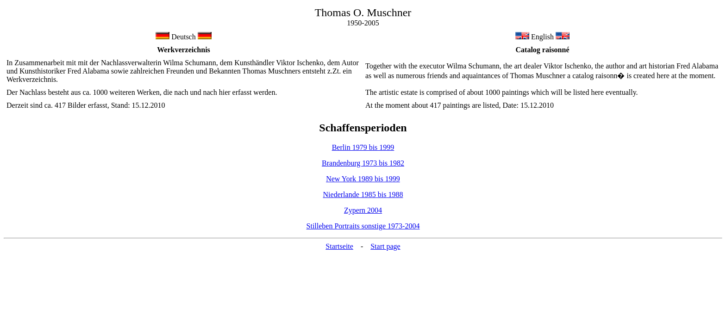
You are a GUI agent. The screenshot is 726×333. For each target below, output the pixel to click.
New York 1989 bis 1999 (363, 179)
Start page (385, 246)
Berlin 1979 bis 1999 (363, 147)
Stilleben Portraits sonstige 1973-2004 (363, 226)
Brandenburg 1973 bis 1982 (363, 163)
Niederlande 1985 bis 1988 (363, 194)
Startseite (339, 246)
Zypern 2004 (363, 210)
